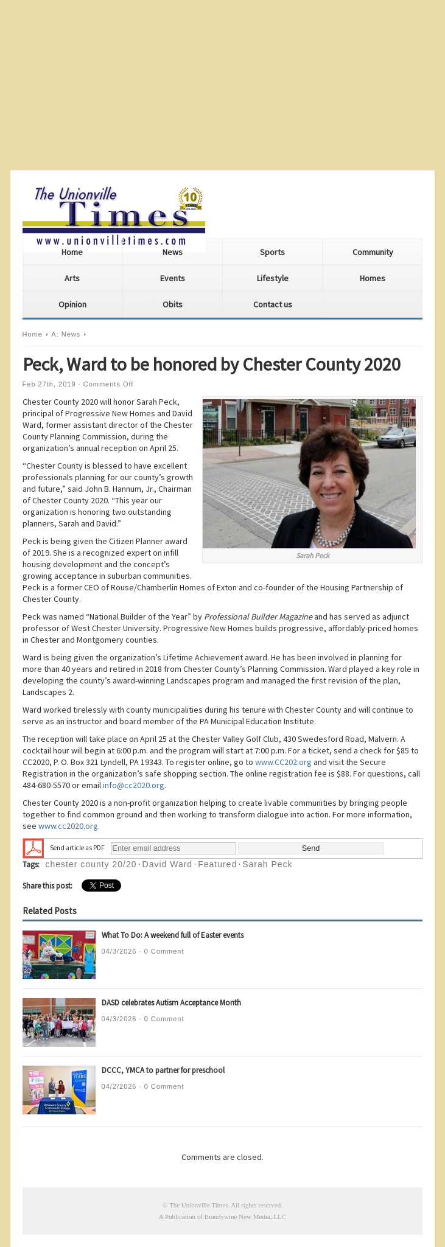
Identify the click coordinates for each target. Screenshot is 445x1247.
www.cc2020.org (68, 825)
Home (72, 251)
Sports (272, 251)
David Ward (167, 864)
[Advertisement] (222, 85)
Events (172, 278)
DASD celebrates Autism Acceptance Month (171, 1002)
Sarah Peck (267, 864)
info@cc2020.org (133, 785)
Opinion (72, 304)
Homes (372, 278)
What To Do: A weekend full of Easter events (173, 935)
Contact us (272, 304)
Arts (72, 278)
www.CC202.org (283, 761)
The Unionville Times (198, 1205)
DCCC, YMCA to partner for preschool (163, 1070)
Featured (217, 864)
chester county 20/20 (91, 864)
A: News (65, 334)
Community (372, 251)
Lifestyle (273, 278)
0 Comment (164, 951)
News (173, 251)
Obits (173, 304)
